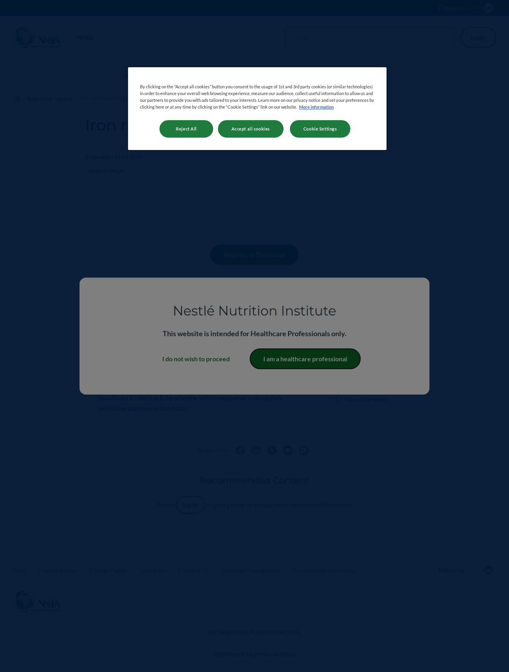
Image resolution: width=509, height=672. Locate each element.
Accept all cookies (250, 128)
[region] (257, 108)
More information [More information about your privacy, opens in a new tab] (316, 106)
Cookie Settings (320, 128)
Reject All (186, 128)
